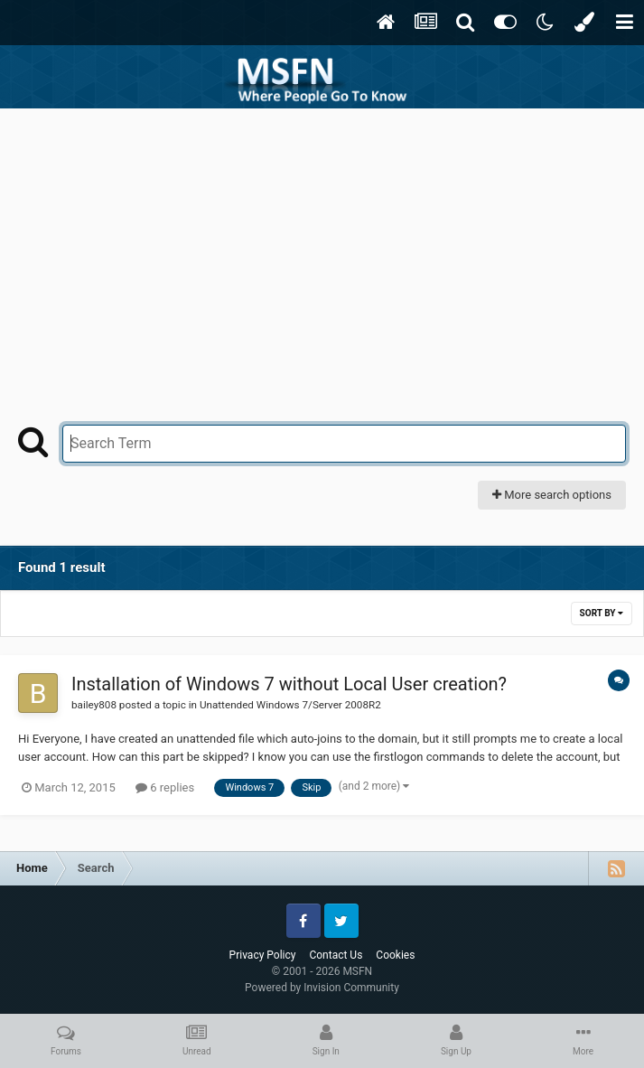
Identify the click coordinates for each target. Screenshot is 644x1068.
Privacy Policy (262, 955)
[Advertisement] (322, 243)
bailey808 (94, 704)
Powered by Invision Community (322, 987)
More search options (551, 494)
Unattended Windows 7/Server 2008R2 (290, 704)
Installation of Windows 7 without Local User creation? (289, 684)
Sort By (601, 613)
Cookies (395, 955)
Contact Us (335, 955)
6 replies (164, 787)
